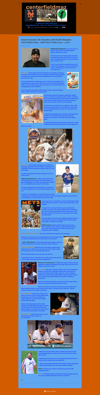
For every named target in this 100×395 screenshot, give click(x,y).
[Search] (81, 4)
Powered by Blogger (50, 391)
